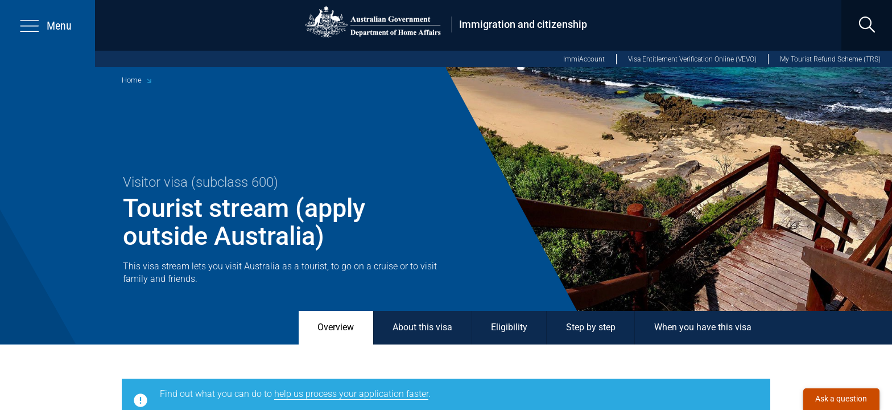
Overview (335, 327)
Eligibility (509, 327)
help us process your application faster (351, 394)
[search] (866, 25)
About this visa (422, 327)
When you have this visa (702, 327)
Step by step (591, 327)
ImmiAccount (584, 59)
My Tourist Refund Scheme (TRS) (830, 59)
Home (132, 80)
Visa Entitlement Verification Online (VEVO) (692, 59)
